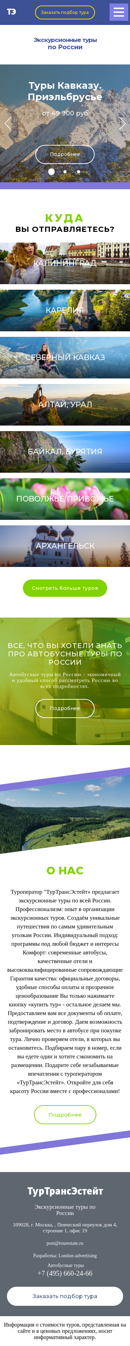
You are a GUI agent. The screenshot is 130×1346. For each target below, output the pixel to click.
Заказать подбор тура (65, 12)
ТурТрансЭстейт (65, 1192)
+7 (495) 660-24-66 (65, 1273)
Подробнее (65, 154)
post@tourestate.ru (65, 1243)
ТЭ (11, 12)
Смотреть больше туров (65, 588)
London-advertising (78, 1255)
